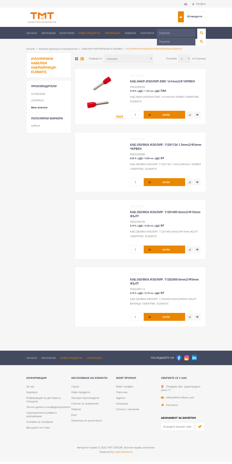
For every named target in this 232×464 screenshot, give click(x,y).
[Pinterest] (202, 352)
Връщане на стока (38, 429)
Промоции (112, 33)
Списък (82, 52)
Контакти (147, 33)
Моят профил (124, 388)
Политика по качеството (86, 422)
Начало (31, 33)
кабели (35, 119)
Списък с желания (127, 411)
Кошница (122, 405)
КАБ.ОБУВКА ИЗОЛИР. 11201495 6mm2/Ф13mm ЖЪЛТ (165, 208)
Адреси (120, 400)
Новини (130, 33)
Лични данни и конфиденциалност (48, 409)
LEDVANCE (37, 94)
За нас (30, 388)
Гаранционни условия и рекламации (41, 416)
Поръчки (121, 394)
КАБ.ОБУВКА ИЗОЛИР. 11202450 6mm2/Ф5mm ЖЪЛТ (164, 275)
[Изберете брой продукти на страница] (184, 53)
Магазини (49, 33)
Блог (74, 417)
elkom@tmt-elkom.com (180, 399)
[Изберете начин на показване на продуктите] (128, 53)
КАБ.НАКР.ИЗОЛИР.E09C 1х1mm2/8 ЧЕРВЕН (162, 75)
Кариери (32, 394)
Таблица (76, 52)
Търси (75, 388)
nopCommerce (124, 454)
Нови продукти (89, 33)
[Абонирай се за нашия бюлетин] (177, 429)
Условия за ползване (39, 424)
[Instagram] (187, 352)
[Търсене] (176, 33)
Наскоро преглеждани (85, 400)
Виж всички (39, 101)
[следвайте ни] (194, 352)
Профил (201, 3)
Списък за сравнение (85, 405)
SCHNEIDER (38, 88)
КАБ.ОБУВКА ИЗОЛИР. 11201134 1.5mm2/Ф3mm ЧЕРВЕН (165, 141)
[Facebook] (179, 352)
